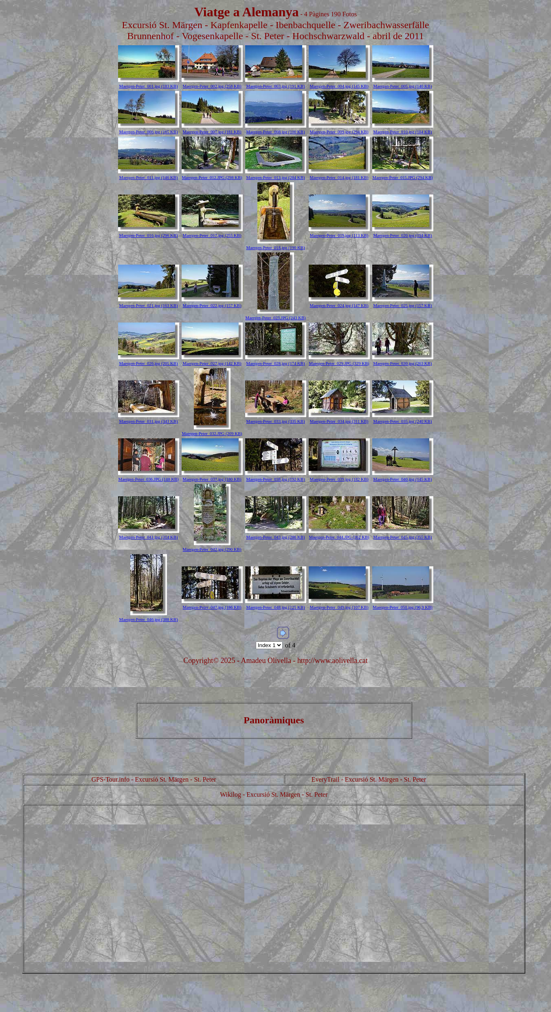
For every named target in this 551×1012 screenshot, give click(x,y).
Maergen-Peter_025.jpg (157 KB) (402, 305)
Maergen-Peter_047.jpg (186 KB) (212, 607)
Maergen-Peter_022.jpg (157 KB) (212, 305)
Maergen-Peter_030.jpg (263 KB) (402, 363)
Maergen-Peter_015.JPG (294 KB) (402, 177)
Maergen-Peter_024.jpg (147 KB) (339, 305)
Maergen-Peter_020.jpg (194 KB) (402, 235)
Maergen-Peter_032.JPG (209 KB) (212, 433)
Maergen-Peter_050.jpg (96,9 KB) (402, 607)
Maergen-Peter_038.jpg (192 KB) (275, 479)
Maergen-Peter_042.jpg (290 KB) (212, 549)
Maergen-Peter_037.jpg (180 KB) (212, 479)
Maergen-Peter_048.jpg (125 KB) (275, 607)
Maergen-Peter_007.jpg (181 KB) (212, 132)
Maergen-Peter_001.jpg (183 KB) (148, 86)
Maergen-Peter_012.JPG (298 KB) (212, 177)
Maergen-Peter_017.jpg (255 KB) (212, 235)
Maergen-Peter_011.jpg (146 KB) (148, 177)
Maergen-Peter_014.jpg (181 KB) (339, 177)
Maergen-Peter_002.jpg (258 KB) (212, 86)
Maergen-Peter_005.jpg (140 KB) (402, 86)
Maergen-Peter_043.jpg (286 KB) (275, 537)
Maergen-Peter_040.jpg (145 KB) (402, 479)
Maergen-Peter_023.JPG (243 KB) (275, 318)
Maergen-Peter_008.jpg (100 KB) (275, 132)
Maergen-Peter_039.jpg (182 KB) (339, 479)
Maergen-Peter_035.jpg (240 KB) (402, 421)
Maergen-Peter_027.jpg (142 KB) (212, 363)
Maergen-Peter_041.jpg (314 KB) (148, 537)
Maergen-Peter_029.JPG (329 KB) (339, 363)
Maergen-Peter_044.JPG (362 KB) (339, 537)
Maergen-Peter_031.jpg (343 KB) (148, 421)
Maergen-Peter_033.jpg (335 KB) (275, 421)
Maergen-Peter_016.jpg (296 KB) (148, 235)
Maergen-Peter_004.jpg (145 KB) (339, 86)
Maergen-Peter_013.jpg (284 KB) (275, 177)
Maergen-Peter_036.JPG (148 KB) (148, 479)
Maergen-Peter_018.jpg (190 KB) (275, 247)
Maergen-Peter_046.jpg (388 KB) (148, 619)
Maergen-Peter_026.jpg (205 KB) (148, 363)
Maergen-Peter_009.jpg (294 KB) (339, 132)
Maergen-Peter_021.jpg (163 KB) (148, 305)
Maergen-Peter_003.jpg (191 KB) (275, 86)
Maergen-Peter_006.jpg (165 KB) (148, 132)
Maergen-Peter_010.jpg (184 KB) (402, 132)
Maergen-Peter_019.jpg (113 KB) (339, 235)
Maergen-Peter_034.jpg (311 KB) (339, 421)
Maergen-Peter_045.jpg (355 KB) (402, 537)
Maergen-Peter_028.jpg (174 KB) (275, 363)
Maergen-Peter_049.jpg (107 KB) (339, 607)
